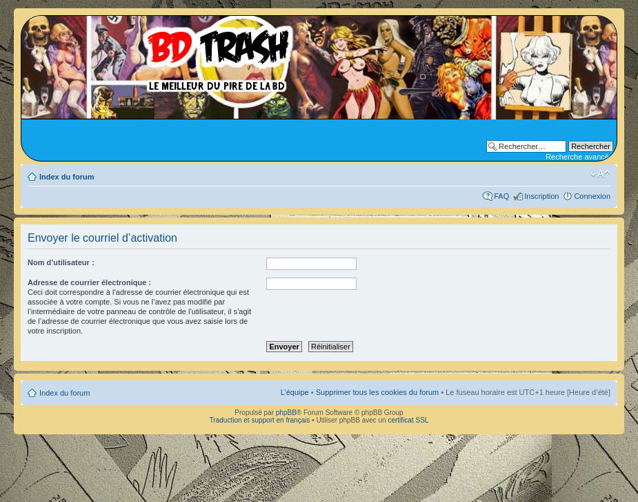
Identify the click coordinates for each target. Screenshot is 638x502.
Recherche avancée (579, 157)
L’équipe (295, 392)
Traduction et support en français (260, 420)
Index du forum (66, 177)
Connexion (592, 196)
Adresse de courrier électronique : (89, 282)
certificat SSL (408, 420)
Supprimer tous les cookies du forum (377, 392)
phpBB (286, 412)
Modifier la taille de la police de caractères (600, 174)
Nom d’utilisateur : (61, 262)
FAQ (501, 196)
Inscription (541, 196)
